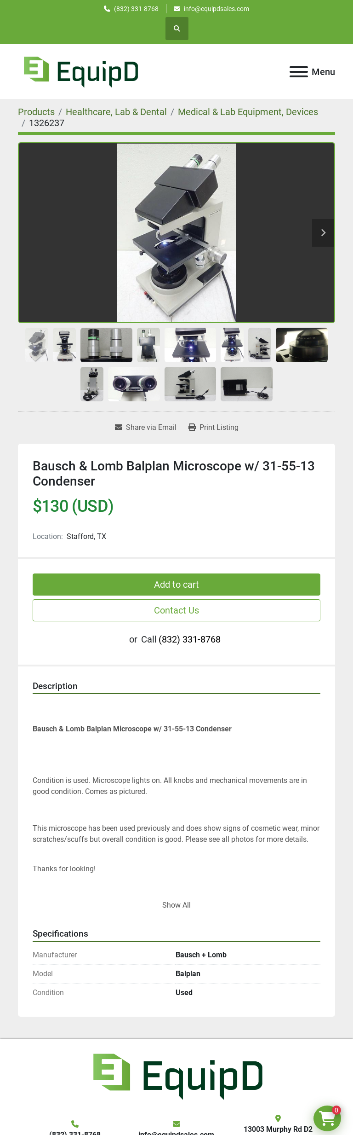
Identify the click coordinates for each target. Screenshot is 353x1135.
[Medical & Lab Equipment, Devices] (248, 111)
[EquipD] (176, 1075)
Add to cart (176, 584)
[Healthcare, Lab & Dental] (116, 111)
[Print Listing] (213, 427)
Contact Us (176, 610)
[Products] (36, 111)
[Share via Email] (145, 427)
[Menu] (299, 71)
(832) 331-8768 (136, 8)
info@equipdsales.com (216, 8)
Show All (176, 905)
